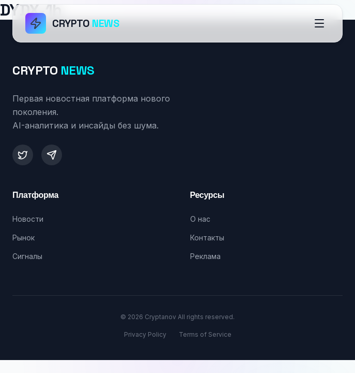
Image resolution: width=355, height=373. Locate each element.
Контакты (207, 237)
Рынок (23, 237)
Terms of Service (205, 334)
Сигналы (27, 256)
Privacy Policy (145, 334)
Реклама (205, 256)
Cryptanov (160, 317)
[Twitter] (22, 155)
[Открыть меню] (319, 23)
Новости (27, 218)
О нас (200, 218)
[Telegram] (51, 155)
